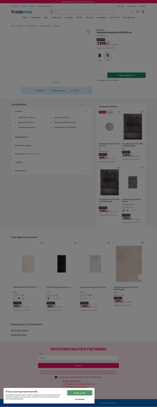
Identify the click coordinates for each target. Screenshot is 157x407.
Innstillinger (80, 399)
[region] (49, 396)
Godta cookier (80, 393)
